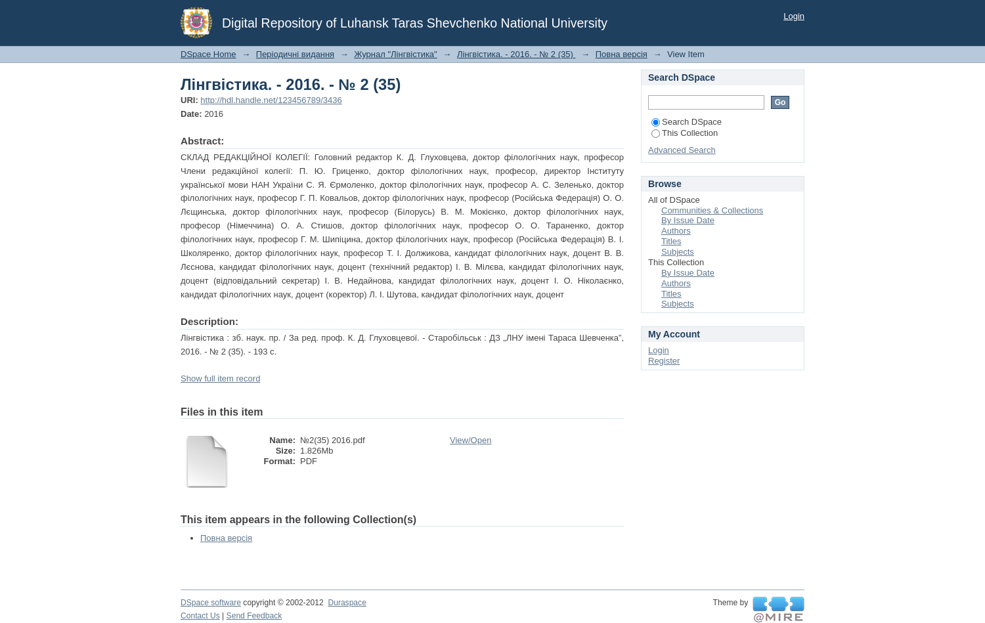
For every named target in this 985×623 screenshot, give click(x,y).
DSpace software (211, 602)
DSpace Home (208, 54)
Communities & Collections (712, 210)
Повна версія (621, 54)
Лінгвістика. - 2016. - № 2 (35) (516, 54)
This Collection (684, 133)
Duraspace (347, 602)
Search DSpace (686, 122)
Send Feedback (254, 615)
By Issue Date (687, 220)
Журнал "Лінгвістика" (395, 54)
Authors (676, 231)
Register (664, 361)
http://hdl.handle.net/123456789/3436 (270, 100)
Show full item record (220, 378)
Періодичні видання (295, 54)
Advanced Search (682, 150)
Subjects (677, 252)
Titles (671, 241)
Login (793, 16)
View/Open (470, 440)
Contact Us (200, 615)
